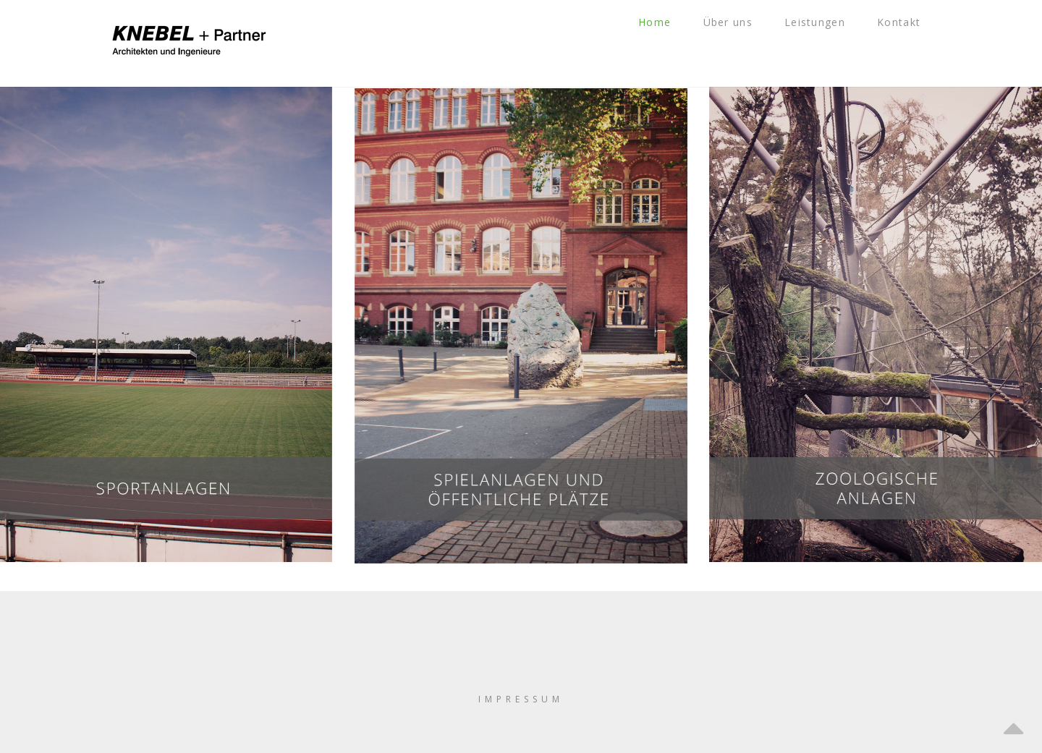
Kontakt (909, 43)
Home (684, 43)
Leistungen (832, 43)
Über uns (750, 43)
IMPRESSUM (521, 699)
